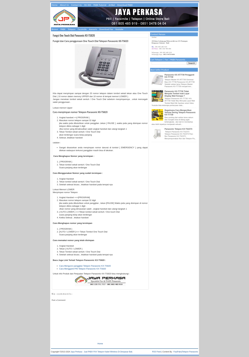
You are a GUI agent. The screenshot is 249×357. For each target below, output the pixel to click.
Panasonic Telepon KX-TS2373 (178, 129)
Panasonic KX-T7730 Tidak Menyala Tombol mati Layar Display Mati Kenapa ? (177, 93)
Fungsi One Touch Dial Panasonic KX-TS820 (74, 35)
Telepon (71, 29)
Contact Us (76, 4)
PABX (63, 29)
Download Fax (106, 29)
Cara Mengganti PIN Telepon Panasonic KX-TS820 (82, 269)
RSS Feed (156, 352)
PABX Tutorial (99, 4)
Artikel (112, 4)
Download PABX (125, 4)
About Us (64, 4)
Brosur (55, 29)
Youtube (119, 29)
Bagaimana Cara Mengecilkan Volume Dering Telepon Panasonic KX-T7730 (180, 112)
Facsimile (82, 29)
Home (55, 4)
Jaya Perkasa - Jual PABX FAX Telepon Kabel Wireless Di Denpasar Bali (101, 352)
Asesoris (93, 29)
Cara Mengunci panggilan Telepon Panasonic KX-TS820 (85, 266)
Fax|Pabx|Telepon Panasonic (186, 352)
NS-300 (87, 4)
